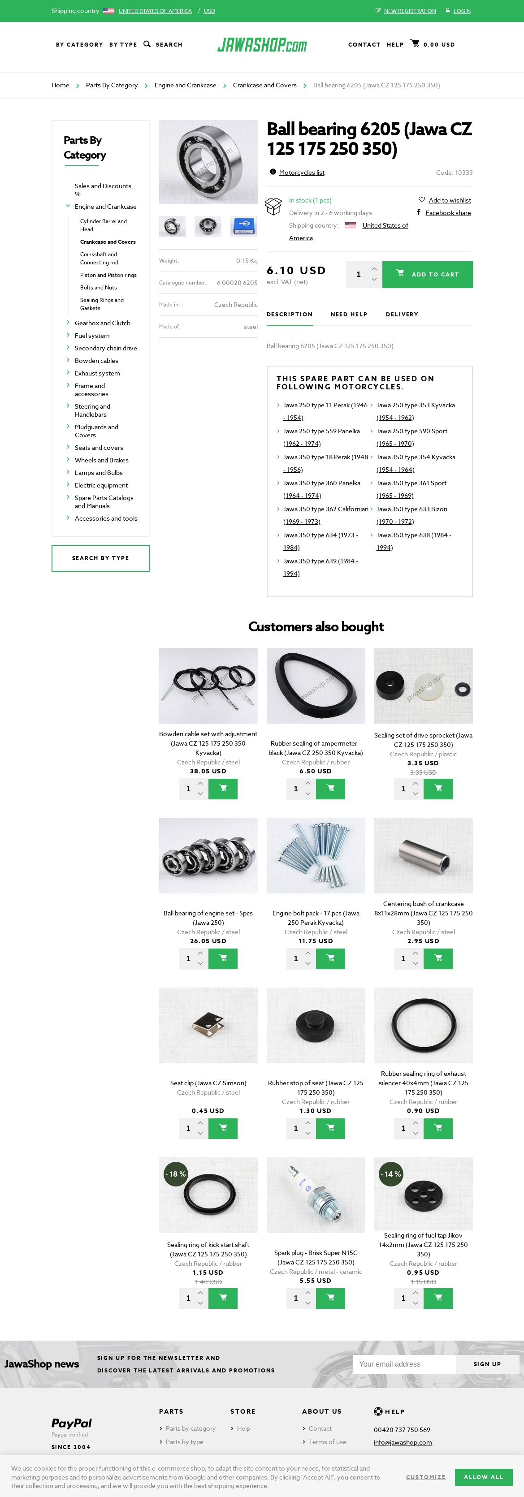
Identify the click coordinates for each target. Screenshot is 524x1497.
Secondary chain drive (106, 348)
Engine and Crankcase (186, 85)
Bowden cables (96, 360)
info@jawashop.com (403, 1442)
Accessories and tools (106, 518)
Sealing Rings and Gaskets (102, 304)
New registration (406, 11)
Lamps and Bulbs (99, 472)
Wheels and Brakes (102, 460)
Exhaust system (97, 373)
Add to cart (434, 274)
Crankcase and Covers (265, 85)
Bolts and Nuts (98, 287)
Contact (364, 44)
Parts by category (191, 1428)
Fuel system (92, 335)
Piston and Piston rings (108, 275)
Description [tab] (290, 314)
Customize (426, 1477)
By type (123, 44)
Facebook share (448, 213)
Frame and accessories (91, 389)
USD (209, 11)
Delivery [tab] (402, 314)
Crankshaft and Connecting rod (99, 258)
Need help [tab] (349, 314)
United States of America (155, 11)
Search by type (101, 558)
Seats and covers (99, 447)
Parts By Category (112, 85)
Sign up (488, 1364)
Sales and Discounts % (103, 189)
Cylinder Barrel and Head (103, 225)
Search (162, 45)
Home (60, 85)
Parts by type (185, 1441)
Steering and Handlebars (92, 410)
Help (395, 44)
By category (80, 44)
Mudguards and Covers (96, 431)
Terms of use (327, 1441)
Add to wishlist (450, 200)
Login (458, 11)
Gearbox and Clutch (102, 323)
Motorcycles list (297, 172)
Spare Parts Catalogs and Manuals (104, 501)
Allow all (484, 1477)
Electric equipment (101, 485)
